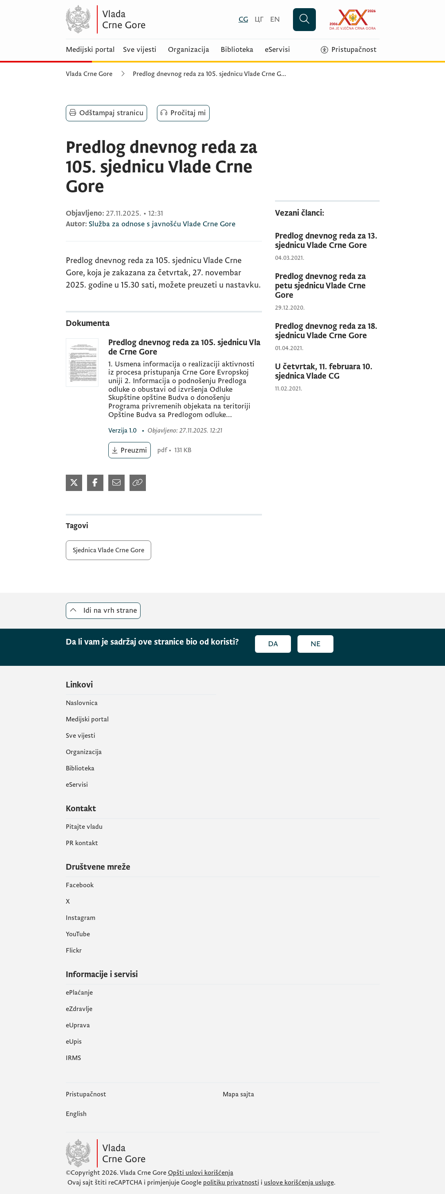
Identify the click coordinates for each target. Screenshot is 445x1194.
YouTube (78, 934)
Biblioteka (237, 50)
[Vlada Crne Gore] (145, 19)
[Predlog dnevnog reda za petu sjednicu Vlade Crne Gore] (327, 286)
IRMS (73, 1058)
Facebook (80, 885)
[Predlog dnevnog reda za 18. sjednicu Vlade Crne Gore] (327, 331)
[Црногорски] (259, 19)
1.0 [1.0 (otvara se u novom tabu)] (123, 430)
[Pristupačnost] (348, 50)
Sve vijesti (140, 50)
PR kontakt (82, 843)
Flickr (74, 950)
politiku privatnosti (231, 1182)
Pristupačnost (86, 1094)
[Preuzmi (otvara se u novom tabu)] (129, 450)
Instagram (81, 918)
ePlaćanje (79, 993)
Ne (315, 644)
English (76, 1114)
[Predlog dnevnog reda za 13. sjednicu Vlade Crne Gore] (327, 241)
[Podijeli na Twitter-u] (74, 483)
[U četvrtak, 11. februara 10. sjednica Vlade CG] (327, 371)
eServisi (277, 50)
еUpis (74, 1042)
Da (273, 644)
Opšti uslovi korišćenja (200, 1173)
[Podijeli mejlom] (116, 483)
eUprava (78, 1025)
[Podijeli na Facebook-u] (95, 483)
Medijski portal (90, 50)
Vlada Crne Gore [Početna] (89, 74)
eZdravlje (79, 1009)
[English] (275, 19)
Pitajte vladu (84, 827)
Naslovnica (82, 703)
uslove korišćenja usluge (299, 1182)
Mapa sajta (238, 1094)
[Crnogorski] (243, 19)
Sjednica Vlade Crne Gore (108, 550)
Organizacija (188, 50)
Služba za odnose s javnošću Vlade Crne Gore (162, 224)
